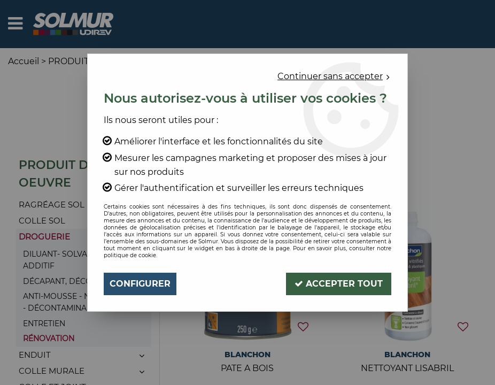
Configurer (140, 284)
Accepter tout (339, 284)
